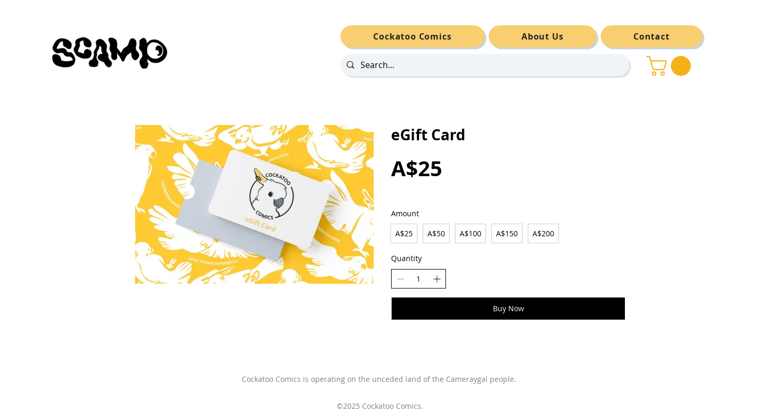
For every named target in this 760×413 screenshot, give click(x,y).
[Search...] (483, 65)
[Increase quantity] (436, 279)
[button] (671, 66)
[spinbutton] (418, 279)
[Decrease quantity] (400, 279)
